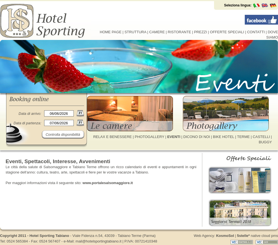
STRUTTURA (135, 32)
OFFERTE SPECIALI (227, 32)
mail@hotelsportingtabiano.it (98, 241)
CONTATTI (256, 32)
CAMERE (157, 32)
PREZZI (200, 32)
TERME (243, 137)
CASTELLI (261, 137)
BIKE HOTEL (223, 137)
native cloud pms (257, 236)
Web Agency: (214, 236)
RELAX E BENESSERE (112, 137)
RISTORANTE (179, 32)
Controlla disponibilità (63, 134)
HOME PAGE (111, 32)
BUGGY (265, 142)
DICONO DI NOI (196, 137)
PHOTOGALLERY (149, 137)
